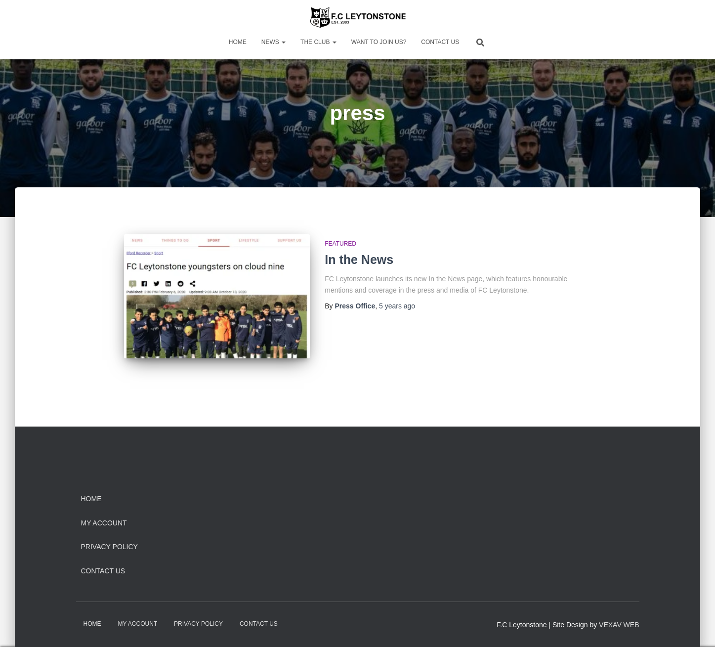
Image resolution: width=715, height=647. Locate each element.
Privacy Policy (109, 547)
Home (238, 42)
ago (397, 306)
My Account (104, 523)
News (273, 42)
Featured (340, 243)
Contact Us (440, 42)
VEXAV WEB (619, 625)
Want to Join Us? (379, 42)
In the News (359, 259)
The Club (318, 42)
